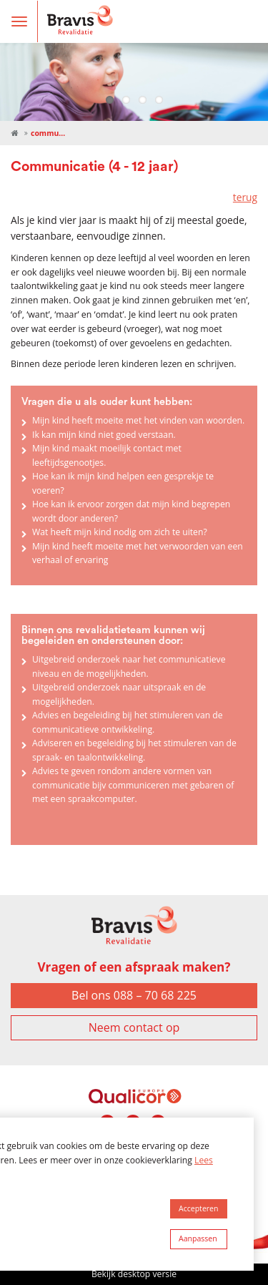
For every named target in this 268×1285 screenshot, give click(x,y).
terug (245, 197)
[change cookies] (198, 1239)
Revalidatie (14, 133)
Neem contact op (134, 1027)
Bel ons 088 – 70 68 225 (134, 995)
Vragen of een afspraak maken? (133, 967)
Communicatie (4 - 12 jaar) (48, 133)
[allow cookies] (198, 1209)
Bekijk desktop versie (134, 1274)
